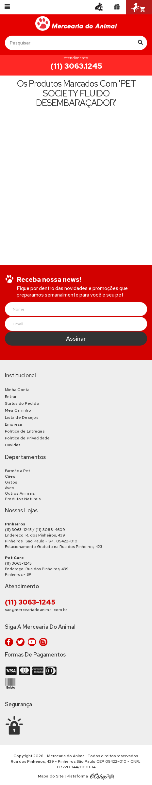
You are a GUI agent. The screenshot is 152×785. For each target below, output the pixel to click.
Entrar (10, 396)
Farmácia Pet (17, 470)
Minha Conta (17, 389)
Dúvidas (13, 445)
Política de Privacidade (27, 438)
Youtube (32, 642)
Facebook (9, 642)
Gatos (11, 482)
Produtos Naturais (23, 499)
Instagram (43, 642)
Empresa (13, 424)
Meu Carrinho (18, 410)
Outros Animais (20, 493)
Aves (9, 487)
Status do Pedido (22, 403)
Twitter (20, 642)
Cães (10, 476)
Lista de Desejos (21, 417)
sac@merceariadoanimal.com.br (36, 609)
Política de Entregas (24, 431)
